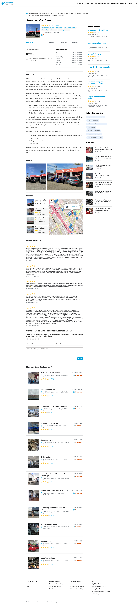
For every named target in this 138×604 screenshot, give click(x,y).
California (56, 13)
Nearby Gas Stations (55, 586)
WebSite (31, 54)
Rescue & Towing (83, 3)
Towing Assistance (92, 120)
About (28, 584)
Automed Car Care (58, 15)
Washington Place (64, 30)
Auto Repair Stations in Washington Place (39, 15)
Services (29, 589)
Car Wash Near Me (54, 589)
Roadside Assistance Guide (99, 586)
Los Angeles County (67, 13)
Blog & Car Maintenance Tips (100, 3)
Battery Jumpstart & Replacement (96, 124)
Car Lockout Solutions (93, 130)
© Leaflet (71, 233)
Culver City (78, 13)
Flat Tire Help (91, 127)
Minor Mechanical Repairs (94, 137)
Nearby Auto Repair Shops (56, 584)
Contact (29, 586)
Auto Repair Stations (118, 3)
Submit (80, 358)
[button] (72, 212)
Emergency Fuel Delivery (94, 134)
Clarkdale (85, 13)
